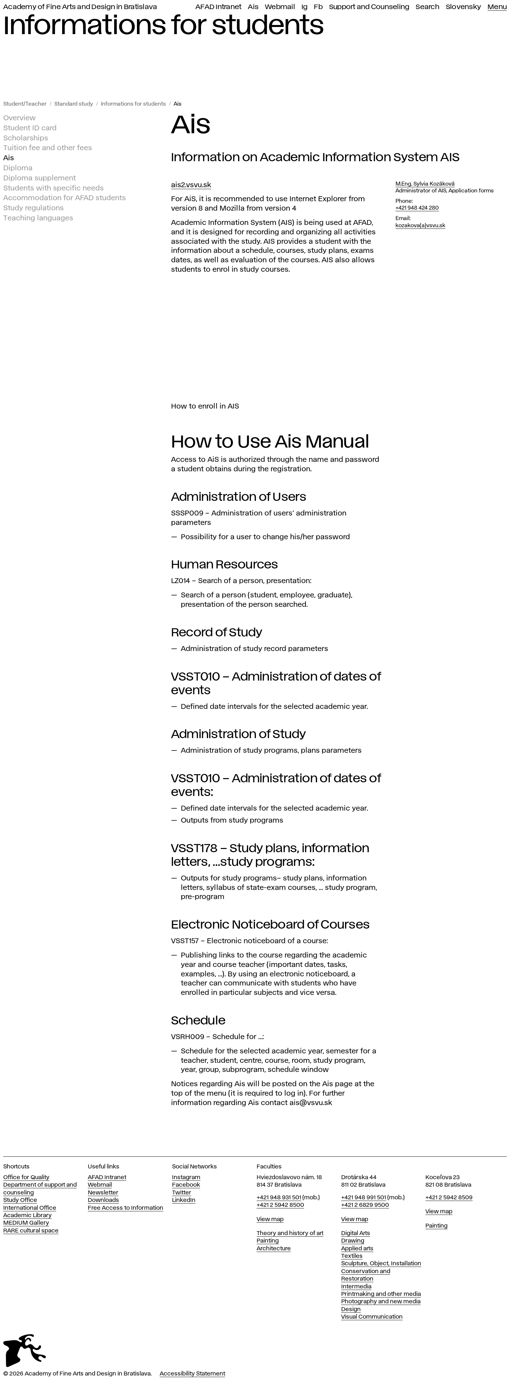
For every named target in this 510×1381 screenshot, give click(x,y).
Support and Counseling (369, 7)
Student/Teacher (25, 104)
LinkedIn (183, 1200)
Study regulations (33, 208)
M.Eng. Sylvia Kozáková (425, 184)
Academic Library (27, 1215)
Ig (305, 7)
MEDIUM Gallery (26, 1223)
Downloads (103, 1200)
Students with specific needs (53, 188)
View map (270, 1219)
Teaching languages (38, 218)
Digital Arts (355, 1233)
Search (427, 7)
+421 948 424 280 (417, 208)
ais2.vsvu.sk (191, 185)
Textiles (352, 1256)
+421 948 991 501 (363, 1197)
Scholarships (25, 138)
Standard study (73, 104)
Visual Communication (372, 1317)
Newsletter (103, 1192)
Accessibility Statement (192, 1373)
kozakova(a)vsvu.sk (420, 225)
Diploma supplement (39, 178)
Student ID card (30, 128)
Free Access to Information (125, 1208)
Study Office (20, 1200)
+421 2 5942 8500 (280, 1205)
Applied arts (357, 1248)
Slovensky (463, 7)
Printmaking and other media (381, 1294)
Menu (497, 7)
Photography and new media (381, 1301)
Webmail (280, 7)
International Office (29, 1208)
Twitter (181, 1192)
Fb (318, 7)
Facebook (186, 1185)
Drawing (352, 1241)
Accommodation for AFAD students (64, 198)
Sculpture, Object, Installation (381, 1263)
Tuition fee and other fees (47, 148)
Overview (19, 118)
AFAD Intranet (218, 7)
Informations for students (133, 104)
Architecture (274, 1248)
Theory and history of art (290, 1233)
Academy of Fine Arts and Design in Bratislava (80, 7)
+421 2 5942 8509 (449, 1197)
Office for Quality (26, 1177)
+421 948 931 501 (279, 1197)
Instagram (186, 1177)
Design (351, 1309)
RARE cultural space (31, 1230)
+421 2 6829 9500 (365, 1205)
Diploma (18, 168)
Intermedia (356, 1286)
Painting (268, 1241)
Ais (253, 7)
